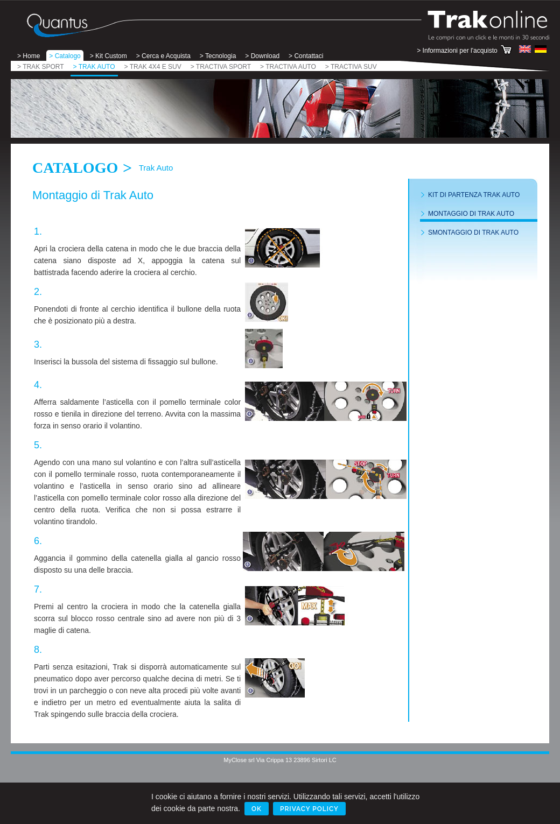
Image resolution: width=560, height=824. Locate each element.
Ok (256, 809)
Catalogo (75, 167)
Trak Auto (156, 167)
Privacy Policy (309, 809)
